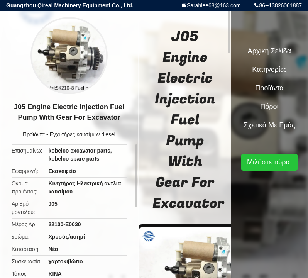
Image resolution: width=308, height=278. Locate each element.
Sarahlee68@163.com (214, 5)
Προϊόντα (34, 134)
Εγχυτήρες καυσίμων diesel (82, 134)
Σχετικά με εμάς (269, 125)
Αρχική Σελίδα (269, 51)
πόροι (269, 106)
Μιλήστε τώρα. (269, 162)
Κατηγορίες (269, 69)
